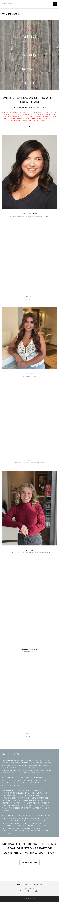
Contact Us (38, 884)
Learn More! (29, 862)
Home (19, 884)
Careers (27, 884)
